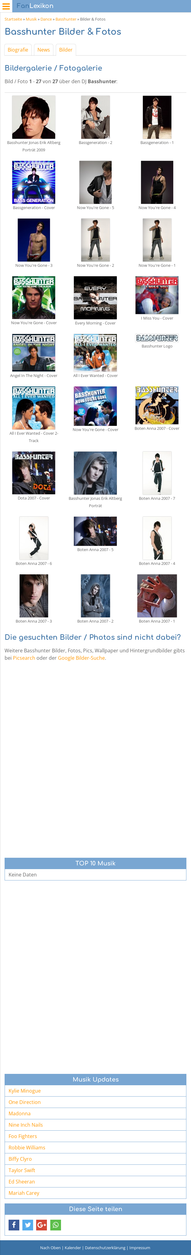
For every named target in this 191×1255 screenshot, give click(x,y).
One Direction (25, 1102)
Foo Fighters (23, 1136)
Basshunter (65, 19)
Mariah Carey (24, 1193)
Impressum (139, 1247)
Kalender (73, 1247)
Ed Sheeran (22, 1181)
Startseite (13, 19)
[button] (14, 1225)
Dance (46, 19)
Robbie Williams (27, 1147)
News (43, 49)
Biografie (18, 49)
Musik (31, 19)
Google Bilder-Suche (81, 658)
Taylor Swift (22, 1170)
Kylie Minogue (25, 1090)
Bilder (66, 49)
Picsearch (24, 658)
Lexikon (35, 6)
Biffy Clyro (20, 1159)
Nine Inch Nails (26, 1124)
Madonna (20, 1113)
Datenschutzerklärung (105, 1247)
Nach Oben (50, 1247)
